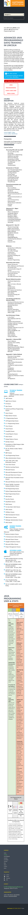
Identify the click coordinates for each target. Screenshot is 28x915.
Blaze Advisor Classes (11, 415)
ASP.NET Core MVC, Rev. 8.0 (13, 570)
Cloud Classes (9, 428)
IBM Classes (9, 453)
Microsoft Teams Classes (12, 539)
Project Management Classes (13, 547)
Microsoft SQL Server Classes (13, 475)
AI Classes (8, 403)
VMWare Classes (10, 512)
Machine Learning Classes (12, 467)
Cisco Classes (9, 426)
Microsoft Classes (10, 469)
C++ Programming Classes (12, 423)
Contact (5, 866)
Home (5, 27)
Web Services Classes (11, 517)
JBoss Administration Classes (13, 458)
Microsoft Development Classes (14, 472)
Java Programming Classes (12, 455)
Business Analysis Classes (12, 534)
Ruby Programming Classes (13, 494)
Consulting (6, 859)
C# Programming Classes (12, 421)
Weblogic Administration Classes (14, 520)
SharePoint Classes (10, 501)
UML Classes (9, 509)
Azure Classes (9, 413)
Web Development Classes (13, 514)
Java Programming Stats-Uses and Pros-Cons (11, 89)
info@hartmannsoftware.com (15, 886)
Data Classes (9, 436)
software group (14, 908)
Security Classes (10, 499)
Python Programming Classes (13, 491)
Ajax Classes (9, 406)
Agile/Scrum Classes (11, 401)
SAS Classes (9, 496)
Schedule (6, 858)
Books (5, 868)
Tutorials (5, 861)
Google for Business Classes (13, 541)
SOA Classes (9, 504)
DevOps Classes (10, 441)
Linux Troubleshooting (11, 580)
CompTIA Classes (10, 431)
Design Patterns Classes (12, 439)
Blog (5, 863)
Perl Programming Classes (12, 488)
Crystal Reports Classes (12, 434)
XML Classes (9, 522)
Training (11, 27)
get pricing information (14, 81)
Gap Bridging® (7, 856)
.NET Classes (9, 398)
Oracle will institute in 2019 (20, 750)
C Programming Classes (12, 418)
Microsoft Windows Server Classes (15, 481)
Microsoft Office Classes (12, 544)
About (5, 864)
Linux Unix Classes (10, 464)
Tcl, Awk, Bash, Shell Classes (13, 507)
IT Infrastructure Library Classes (14, 536)
